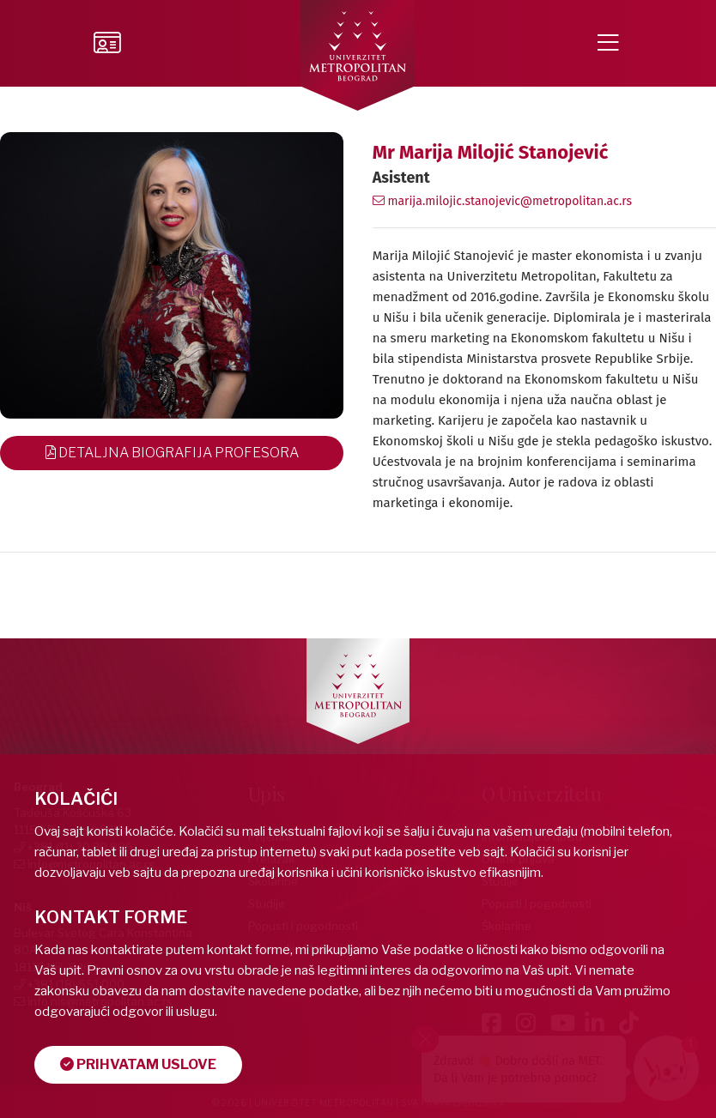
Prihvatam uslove (138, 1064)
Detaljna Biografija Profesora (172, 452)
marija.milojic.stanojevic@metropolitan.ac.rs (502, 201)
